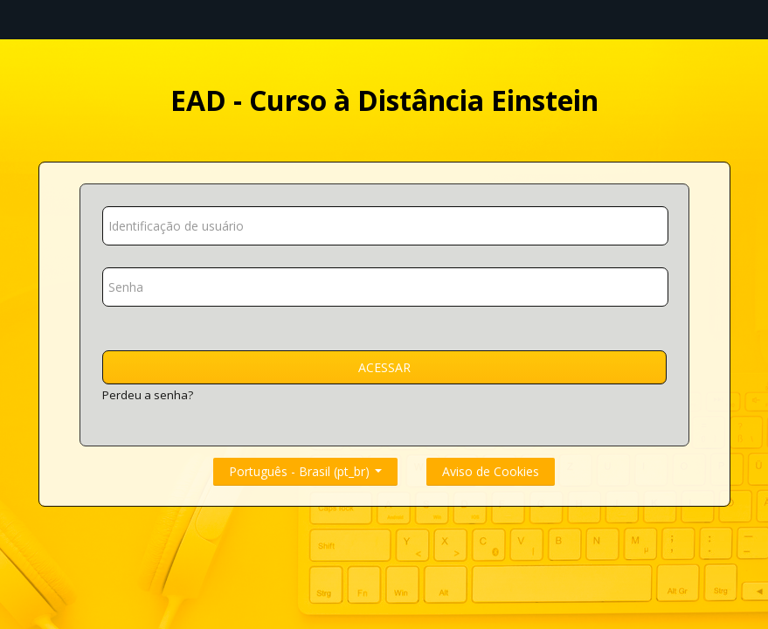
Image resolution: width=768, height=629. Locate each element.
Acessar (384, 367)
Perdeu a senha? (147, 395)
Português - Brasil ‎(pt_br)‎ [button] (305, 468)
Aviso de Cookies (490, 471)
